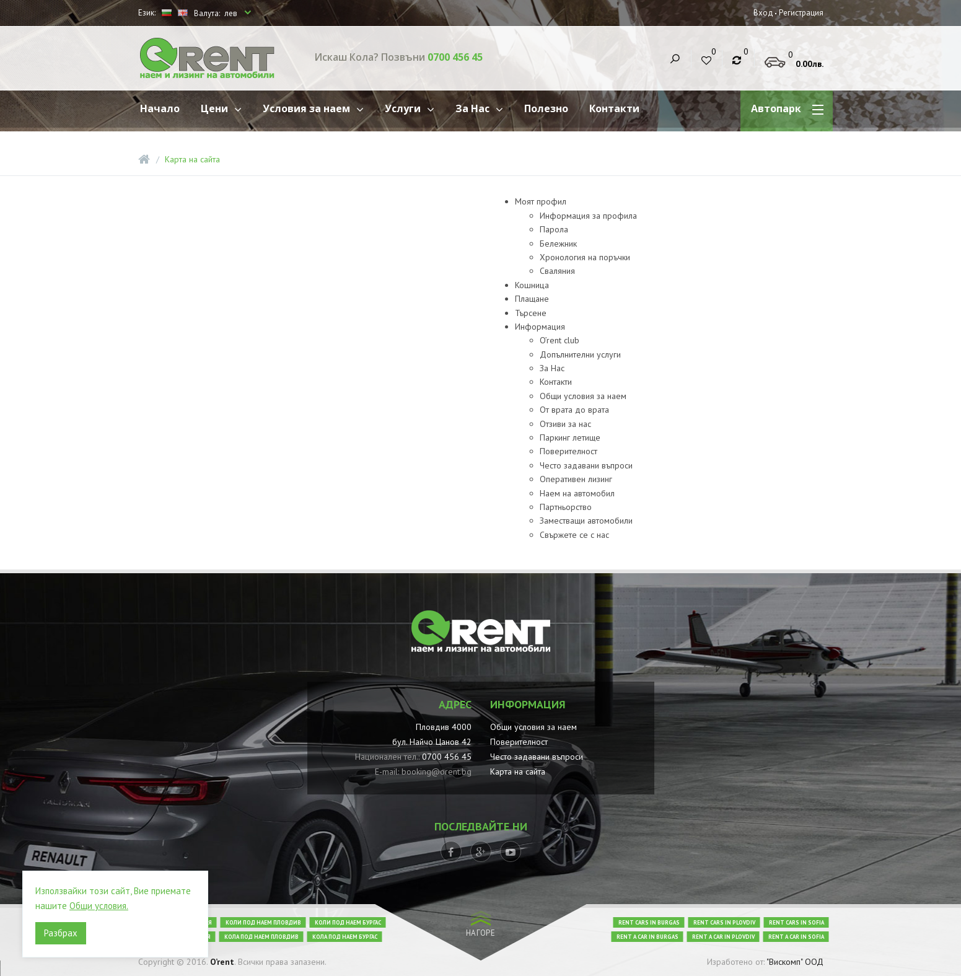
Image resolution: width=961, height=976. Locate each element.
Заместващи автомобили (586, 520)
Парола (554, 229)
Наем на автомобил (577, 493)
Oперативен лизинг (576, 479)
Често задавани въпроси (586, 465)
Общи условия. (98, 906)
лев (231, 13)
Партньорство (566, 506)
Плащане (532, 298)
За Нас (552, 368)
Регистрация (801, 12)
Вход (763, 12)
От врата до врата (574, 409)
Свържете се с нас (574, 534)
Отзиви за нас (565, 423)
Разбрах (60, 933)
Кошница (532, 285)
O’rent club (559, 340)
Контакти (556, 381)
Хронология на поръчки (585, 257)
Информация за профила (588, 215)
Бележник (558, 243)
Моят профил (540, 201)
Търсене (530, 313)
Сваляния (557, 270)
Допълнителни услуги (580, 354)
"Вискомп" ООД (794, 961)
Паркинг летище (570, 437)
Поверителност (568, 451)
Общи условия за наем (583, 396)
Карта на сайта (192, 159)
